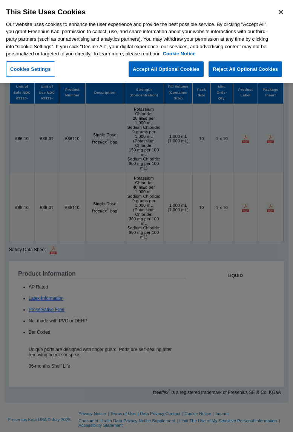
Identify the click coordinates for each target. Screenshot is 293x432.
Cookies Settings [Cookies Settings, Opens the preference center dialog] (30, 69)
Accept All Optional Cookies (166, 69)
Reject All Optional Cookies (245, 69)
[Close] (281, 12)
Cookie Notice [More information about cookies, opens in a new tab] (179, 53)
